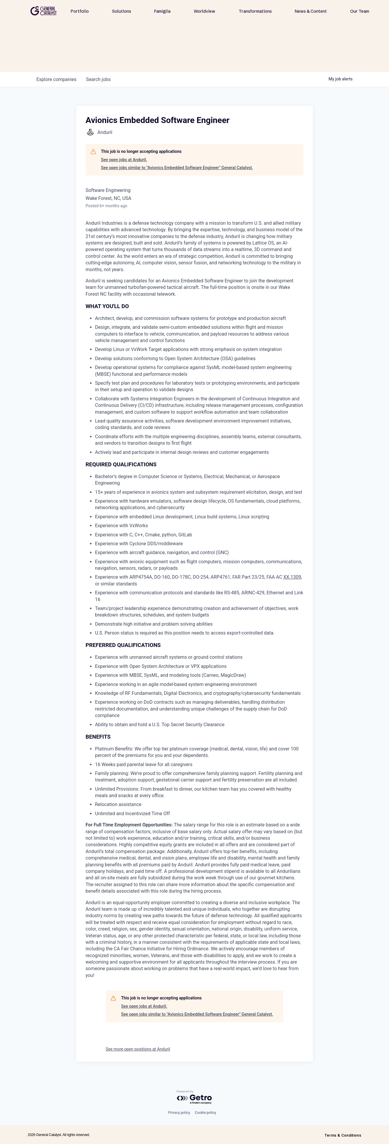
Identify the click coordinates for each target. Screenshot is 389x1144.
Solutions (121, 11)
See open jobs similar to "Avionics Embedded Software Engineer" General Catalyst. (177, 167)
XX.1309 (292, 577)
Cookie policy (205, 1113)
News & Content (311, 11)
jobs (98, 79)
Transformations (255, 11)
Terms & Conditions (342, 1135)
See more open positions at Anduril (138, 1049)
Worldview (204, 11)
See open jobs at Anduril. (124, 159)
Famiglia (162, 11)
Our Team (359, 11)
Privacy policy (179, 1113)
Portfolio (80, 11)
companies (56, 79)
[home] (43, 11)
